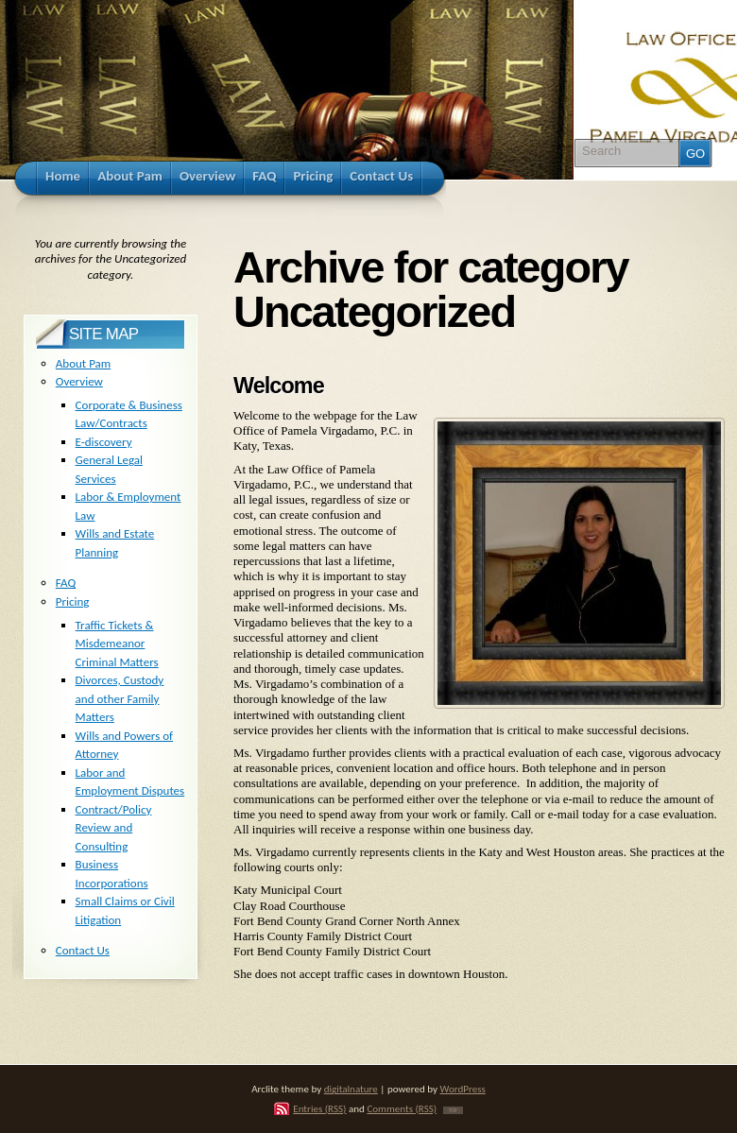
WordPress (463, 1088)
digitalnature (351, 1088)
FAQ (66, 582)
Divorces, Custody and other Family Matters (120, 698)
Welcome (278, 385)
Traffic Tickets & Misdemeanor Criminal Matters (117, 643)
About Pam (83, 363)
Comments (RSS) (402, 1108)
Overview (79, 381)
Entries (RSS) (319, 1108)
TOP (453, 1110)
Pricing (73, 601)
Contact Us (83, 950)
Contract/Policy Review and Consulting (114, 827)
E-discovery (104, 442)
